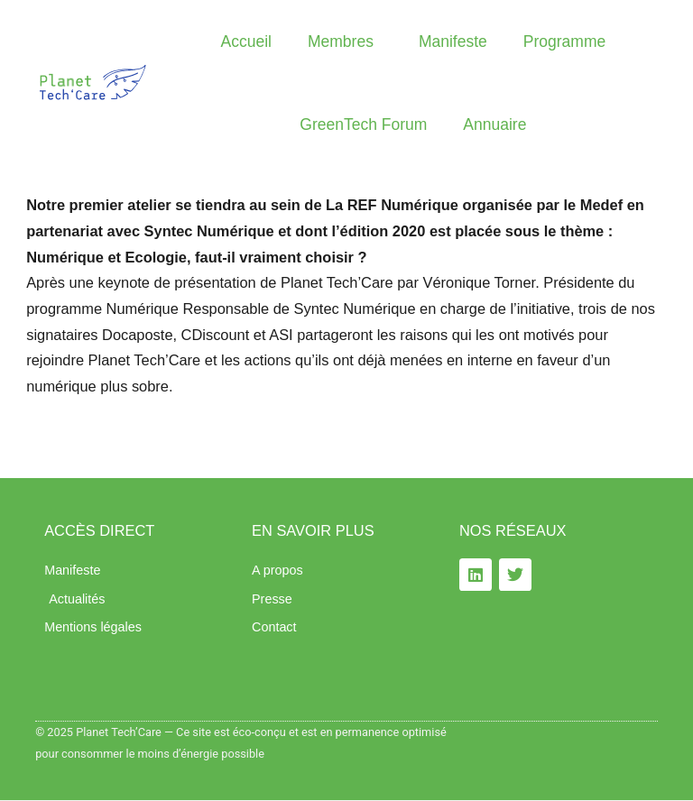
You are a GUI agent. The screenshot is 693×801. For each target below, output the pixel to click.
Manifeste (453, 41)
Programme (564, 41)
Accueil (246, 41)
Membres (345, 41)
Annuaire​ (494, 124)
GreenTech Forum (363, 124)
